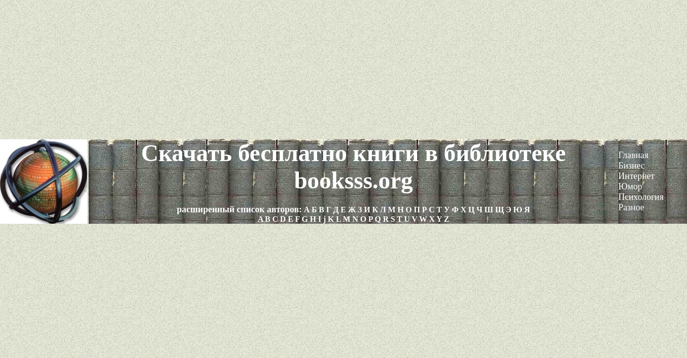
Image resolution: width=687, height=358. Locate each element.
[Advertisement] (343, 69)
